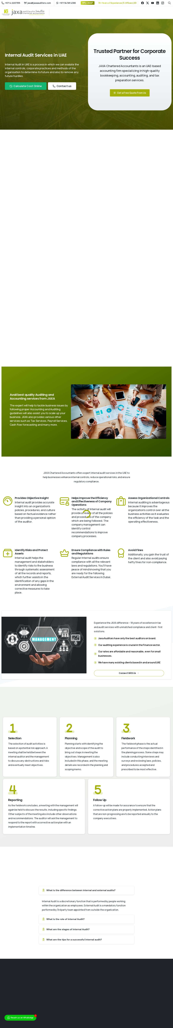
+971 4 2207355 (10, 2)
